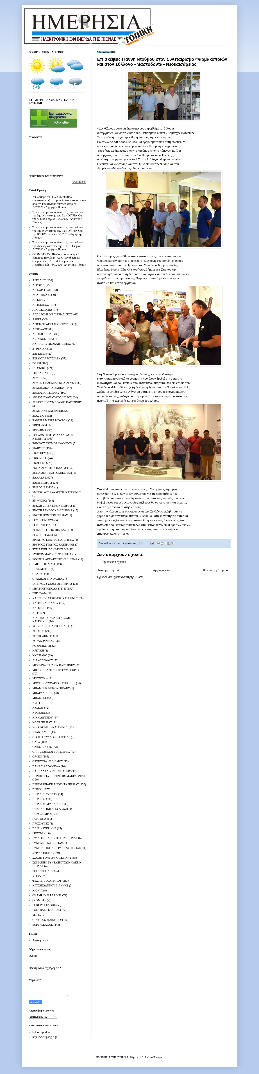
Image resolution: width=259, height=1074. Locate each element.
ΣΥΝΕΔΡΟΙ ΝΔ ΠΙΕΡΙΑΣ (47, 843)
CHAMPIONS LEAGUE (47, 895)
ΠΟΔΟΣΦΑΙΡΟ (41, 813)
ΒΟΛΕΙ (36, 363)
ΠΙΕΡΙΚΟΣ (38, 799)
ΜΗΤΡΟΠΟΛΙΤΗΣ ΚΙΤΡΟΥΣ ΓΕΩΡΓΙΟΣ (57, 670)
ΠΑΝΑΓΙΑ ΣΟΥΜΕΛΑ (46, 766)
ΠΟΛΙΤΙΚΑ (39, 818)
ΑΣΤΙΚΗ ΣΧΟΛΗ (43, 334)
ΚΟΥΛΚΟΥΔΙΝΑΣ (43, 640)
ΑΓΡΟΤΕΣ (38, 285)
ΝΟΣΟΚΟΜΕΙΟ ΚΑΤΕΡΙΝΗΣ (50, 727)
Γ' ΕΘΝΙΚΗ (39, 368)
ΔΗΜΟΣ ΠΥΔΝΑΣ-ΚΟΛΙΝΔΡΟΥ (52, 397)
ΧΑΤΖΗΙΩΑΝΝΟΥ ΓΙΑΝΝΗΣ (50, 885)
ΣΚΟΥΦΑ (38, 833)
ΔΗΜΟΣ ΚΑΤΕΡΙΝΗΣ (45, 392)
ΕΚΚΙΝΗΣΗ (39, 458)
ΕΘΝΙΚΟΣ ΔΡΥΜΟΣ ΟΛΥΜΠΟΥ (52, 443)
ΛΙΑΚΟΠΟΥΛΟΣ (42, 660)
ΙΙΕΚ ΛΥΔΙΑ (39, 593)
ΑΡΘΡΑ (37, 319)
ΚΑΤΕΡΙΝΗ (39, 607)
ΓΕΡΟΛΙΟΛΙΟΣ (41, 373)
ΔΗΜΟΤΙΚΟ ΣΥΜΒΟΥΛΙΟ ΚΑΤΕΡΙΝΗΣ (57, 402)
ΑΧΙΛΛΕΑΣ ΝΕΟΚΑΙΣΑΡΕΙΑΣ (51, 343)
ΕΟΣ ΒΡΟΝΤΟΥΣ (43, 520)
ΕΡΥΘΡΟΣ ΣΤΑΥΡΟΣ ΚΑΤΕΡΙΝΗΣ (53, 544)
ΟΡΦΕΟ (37, 756)
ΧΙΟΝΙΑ (37, 890)
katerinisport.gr (41, 1032)
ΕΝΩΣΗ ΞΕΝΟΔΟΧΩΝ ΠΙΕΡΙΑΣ (52, 510)
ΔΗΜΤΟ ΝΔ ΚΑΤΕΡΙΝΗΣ (48, 410)
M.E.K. (36, 914)
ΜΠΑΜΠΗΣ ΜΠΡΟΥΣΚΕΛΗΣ (51, 688)
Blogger (158, 1057)
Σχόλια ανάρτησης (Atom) (128, 576)
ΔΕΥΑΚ (37, 377)
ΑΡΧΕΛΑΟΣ (40, 329)
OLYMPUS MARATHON (47, 919)
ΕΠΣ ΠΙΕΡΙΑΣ (41, 534)
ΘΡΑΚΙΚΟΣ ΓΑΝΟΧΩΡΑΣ (48, 578)
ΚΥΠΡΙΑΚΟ (39, 655)
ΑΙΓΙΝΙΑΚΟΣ (40, 304)
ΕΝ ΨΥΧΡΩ (39, 500)
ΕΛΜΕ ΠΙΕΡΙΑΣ (42, 482)
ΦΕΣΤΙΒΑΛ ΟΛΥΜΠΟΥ (47, 880)
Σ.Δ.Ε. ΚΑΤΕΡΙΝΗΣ (44, 828)
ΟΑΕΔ (36, 741)
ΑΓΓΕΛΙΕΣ (39, 280)
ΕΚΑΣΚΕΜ (39, 453)
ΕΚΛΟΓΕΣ (38, 463)
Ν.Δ (34, 702)
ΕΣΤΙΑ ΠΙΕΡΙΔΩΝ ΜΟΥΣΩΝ (50, 549)
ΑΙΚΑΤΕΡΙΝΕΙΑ (42, 309)
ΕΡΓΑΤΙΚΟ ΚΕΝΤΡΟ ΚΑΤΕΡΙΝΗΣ (53, 539)
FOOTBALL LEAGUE (46, 909)
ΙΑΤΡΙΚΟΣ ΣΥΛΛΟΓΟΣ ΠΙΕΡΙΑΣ (52, 583)
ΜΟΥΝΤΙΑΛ (40, 678)
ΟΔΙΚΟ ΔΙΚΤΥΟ (42, 746)
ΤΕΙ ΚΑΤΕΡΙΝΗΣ (42, 870)
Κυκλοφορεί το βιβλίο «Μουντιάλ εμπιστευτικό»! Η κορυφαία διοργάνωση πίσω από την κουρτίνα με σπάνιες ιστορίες (59, 200)
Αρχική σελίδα (161, 570)
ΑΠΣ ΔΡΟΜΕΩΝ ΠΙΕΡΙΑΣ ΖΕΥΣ (52, 314)
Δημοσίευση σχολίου (114, 561)
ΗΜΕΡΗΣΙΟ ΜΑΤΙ (43, 564)
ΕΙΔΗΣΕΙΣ (38, 448)
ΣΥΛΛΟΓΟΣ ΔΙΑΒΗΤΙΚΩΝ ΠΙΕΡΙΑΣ (55, 838)
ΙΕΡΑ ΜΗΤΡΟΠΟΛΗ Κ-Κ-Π (49, 588)
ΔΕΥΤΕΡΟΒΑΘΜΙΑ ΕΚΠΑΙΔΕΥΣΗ (54, 382)
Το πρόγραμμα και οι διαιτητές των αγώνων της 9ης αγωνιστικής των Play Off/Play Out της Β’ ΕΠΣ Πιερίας (57, 231)
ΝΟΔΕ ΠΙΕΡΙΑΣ (42, 722)
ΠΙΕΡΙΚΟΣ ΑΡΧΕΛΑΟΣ (46, 803)
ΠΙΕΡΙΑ (37, 789)
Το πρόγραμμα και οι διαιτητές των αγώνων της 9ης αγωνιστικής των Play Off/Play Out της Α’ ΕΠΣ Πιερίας (57, 215)
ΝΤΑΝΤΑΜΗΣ (41, 732)
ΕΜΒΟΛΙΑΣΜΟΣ (43, 487)
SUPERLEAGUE (42, 924)
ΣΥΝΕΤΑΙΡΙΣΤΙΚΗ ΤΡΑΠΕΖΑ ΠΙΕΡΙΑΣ (56, 847)
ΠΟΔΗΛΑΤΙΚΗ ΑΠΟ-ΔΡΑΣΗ (50, 808)
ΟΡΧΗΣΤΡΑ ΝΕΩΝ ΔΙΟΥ (47, 761)
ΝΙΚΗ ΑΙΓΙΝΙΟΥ (42, 717)
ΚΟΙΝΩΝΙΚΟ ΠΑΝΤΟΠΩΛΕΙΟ (51, 626)
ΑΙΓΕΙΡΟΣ (38, 299)
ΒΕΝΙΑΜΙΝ (39, 353)
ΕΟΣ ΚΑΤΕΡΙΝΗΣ (43, 524)
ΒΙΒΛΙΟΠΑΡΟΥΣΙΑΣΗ (46, 358)
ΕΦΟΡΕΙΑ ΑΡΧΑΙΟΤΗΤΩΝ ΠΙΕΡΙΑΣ (55, 559)
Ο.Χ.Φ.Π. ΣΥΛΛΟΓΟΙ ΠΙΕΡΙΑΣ (51, 737)
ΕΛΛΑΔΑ (38, 477)
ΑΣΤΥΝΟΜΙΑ (41, 338)
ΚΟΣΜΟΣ (38, 630)
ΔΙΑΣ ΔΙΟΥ (39, 415)
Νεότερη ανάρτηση (109, 570)
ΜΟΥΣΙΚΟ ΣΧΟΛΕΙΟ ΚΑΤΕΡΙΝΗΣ (53, 683)
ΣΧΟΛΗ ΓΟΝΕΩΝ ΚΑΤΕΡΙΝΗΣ (51, 857)
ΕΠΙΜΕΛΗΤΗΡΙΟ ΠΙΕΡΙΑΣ (49, 529)
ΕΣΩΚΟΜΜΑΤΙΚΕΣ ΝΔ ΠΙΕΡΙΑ (52, 554)
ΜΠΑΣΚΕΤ (39, 697)
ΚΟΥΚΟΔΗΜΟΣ (42, 636)
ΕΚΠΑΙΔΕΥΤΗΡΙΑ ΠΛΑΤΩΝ (50, 467)
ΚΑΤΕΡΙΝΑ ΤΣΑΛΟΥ (45, 603)
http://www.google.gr (44, 1036)
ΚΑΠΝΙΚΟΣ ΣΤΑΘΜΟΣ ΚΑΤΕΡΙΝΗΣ (55, 598)
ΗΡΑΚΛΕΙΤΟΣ (41, 569)
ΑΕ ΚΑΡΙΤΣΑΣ (41, 290)
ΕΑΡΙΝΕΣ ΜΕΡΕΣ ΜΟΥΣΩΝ (49, 420)
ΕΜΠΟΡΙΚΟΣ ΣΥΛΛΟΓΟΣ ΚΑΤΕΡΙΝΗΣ (56, 492)
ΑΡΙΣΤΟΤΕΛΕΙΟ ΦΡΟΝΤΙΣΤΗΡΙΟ (53, 324)
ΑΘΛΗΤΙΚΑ (39, 294)
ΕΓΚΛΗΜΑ (39, 430)
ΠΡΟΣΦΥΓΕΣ (40, 823)
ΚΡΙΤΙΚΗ (38, 650)
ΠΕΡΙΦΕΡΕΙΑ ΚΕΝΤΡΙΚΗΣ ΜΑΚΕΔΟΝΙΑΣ (58, 776)
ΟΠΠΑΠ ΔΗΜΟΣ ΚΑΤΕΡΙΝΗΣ (51, 751)
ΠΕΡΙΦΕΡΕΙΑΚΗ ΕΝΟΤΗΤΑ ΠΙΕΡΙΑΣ (55, 784)
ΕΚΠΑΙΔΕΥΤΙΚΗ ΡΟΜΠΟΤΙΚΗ (52, 472)
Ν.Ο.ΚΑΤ (38, 707)
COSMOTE (39, 900)
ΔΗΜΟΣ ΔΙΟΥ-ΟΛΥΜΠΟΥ (48, 387)
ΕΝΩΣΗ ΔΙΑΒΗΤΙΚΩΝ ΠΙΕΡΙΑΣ (52, 505)
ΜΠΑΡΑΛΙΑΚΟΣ (42, 693)
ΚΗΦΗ (36, 613)
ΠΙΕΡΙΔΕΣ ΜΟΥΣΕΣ (44, 794)
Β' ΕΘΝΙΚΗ (39, 348)
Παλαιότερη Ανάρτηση (216, 570)
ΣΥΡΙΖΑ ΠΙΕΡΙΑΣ (43, 852)
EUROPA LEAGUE (44, 905)
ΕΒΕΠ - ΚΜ (39, 425)
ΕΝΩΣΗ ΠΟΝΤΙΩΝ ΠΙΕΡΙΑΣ (50, 515)
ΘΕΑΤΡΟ (37, 573)
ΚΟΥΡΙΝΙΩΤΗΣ (41, 645)
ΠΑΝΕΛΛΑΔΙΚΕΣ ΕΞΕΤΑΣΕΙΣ (51, 771)
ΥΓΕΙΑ (36, 875)
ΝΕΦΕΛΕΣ (39, 712)
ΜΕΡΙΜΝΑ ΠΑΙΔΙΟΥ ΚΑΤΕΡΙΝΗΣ (53, 665)
